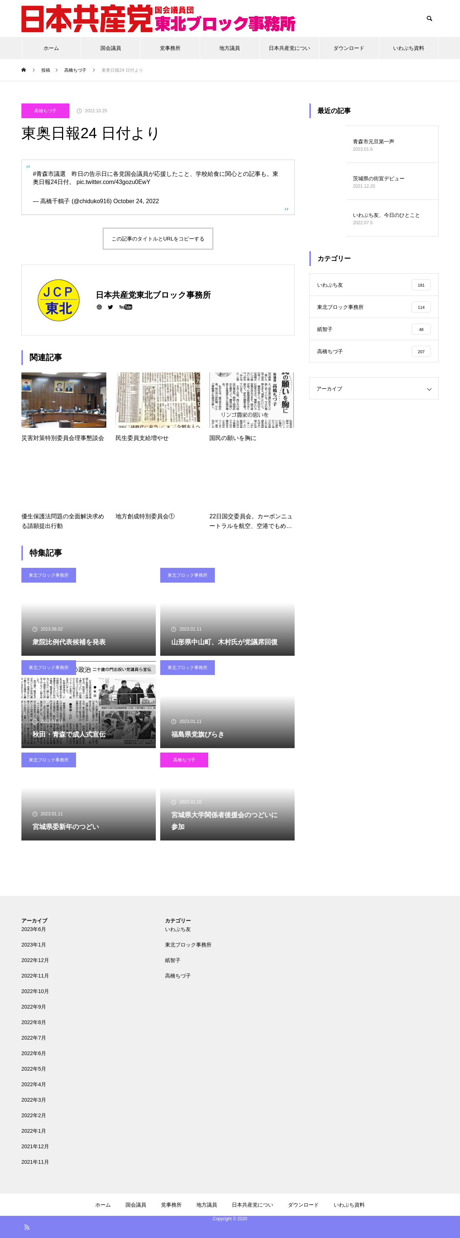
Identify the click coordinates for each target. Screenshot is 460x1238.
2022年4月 (33, 1084)
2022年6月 (33, 1053)
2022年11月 (35, 976)
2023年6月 (33, 929)
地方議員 (229, 48)
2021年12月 (35, 1146)
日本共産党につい (289, 48)
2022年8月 (33, 1022)
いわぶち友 (178, 929)
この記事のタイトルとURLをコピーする (158, 239)
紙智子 (173, 960)
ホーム (51, 48)
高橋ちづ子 (45, 110)
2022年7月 (33, 1038)
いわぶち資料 (408, 48)
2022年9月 (33, 1007)
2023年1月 (33, 945)
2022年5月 (33, 1069)
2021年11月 (35, 1162)
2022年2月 (33, 1115)
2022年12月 (35, 960)
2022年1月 (33, 1131)
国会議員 (110, 48)
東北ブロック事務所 (49, 575)
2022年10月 (35, 991)
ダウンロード (348, 48)
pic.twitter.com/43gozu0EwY (113, 182)
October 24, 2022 (136, 201)
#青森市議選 (49, 174)
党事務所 (170, 48)
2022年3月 (33, 1100)
